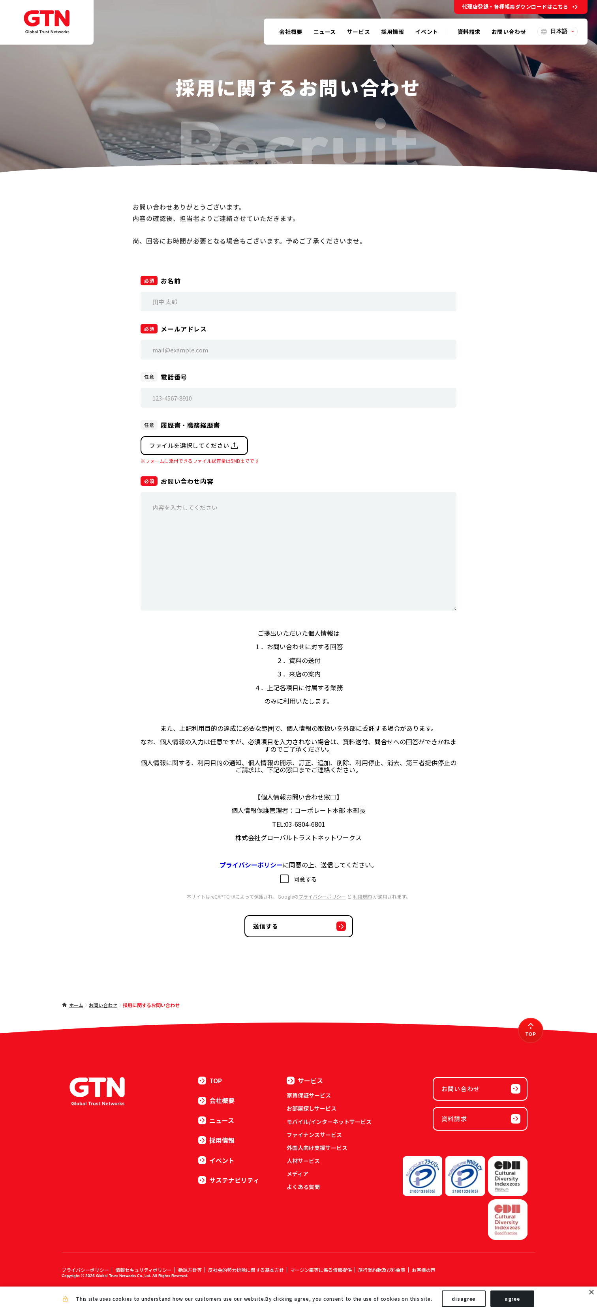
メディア (297, 1174)
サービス (305, 1080)
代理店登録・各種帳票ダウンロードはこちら (515, 6)
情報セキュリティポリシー (143, 1269)
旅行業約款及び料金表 (382, 1269)
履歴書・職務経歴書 (190, 425)
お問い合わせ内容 (187, 481)
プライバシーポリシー (322, 896)
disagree (463, 1298)
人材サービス (303, 1160)
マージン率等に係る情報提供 (321, 1269)
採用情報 (216, 1140)
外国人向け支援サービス (317, 1147)
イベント (216, 1160)
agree (512, 1298)
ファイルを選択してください (194, 445)
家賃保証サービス (309, 1095)
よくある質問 (303, 1187)
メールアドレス (184, 328)
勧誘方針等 (190, 1269)
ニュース (216, 1120)
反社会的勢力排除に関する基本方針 (246, 1269)
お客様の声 (424, 1269)
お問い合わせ (103, 1005)
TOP (210, 1080)
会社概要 (216, 1100)
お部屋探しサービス (311, 1108)
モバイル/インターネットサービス (329, 1121)
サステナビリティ (228, 1180)
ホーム (76, 1005)
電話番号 (174, 377)
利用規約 (362, 896)
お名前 (170, 280)
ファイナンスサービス (314, 1134)
